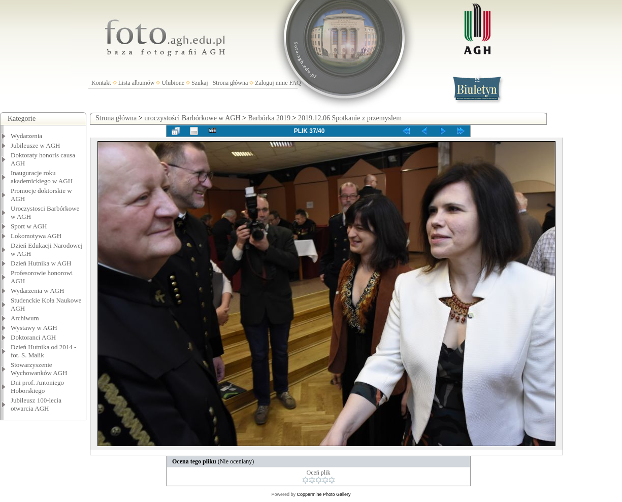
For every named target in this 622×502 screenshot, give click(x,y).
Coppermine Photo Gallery (323, 494)
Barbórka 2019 (269, 118)
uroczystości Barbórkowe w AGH (192, 118)
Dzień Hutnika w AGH (41, 263)
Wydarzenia (26, 136)
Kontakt (101, 82)
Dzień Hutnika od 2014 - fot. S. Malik (43, 351)
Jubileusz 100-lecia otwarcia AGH (36, 404)
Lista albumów (136, 82)
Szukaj (199, 82)
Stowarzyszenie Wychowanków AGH (39, 369)
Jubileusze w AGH (35, 145)
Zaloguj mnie (271, 82)
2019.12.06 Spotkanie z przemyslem (350, 118)
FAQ (295, 82)
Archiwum (25, 318)
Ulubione (172, 82)
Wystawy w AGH (34, 327)
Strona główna (230, 82)
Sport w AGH (29, 226)
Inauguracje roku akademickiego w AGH (42, 177)
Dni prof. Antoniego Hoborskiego (37, 386)
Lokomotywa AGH (36, 236)
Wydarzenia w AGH (37, 290)
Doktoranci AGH (33, 337)
